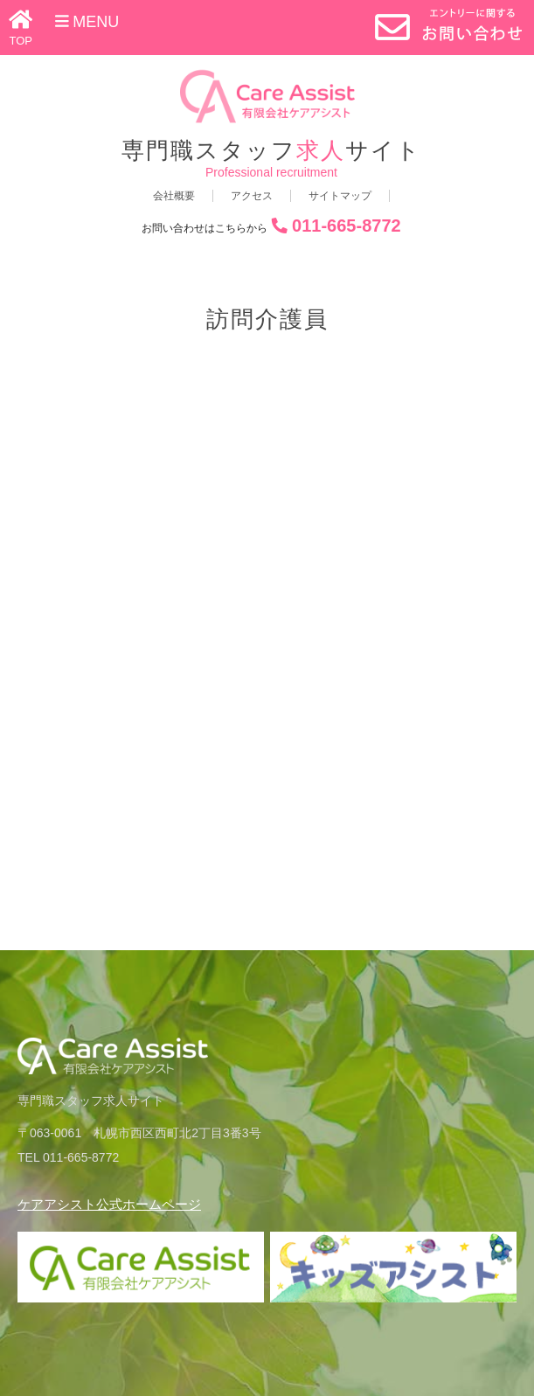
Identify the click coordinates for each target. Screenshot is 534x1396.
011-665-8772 (346, 225)
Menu (87, 22)
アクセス (252, 196)
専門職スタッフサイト (271, 150)
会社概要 (174, 196)
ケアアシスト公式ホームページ (109, 1204)
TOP (21, 40)
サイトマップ (340, 196)
